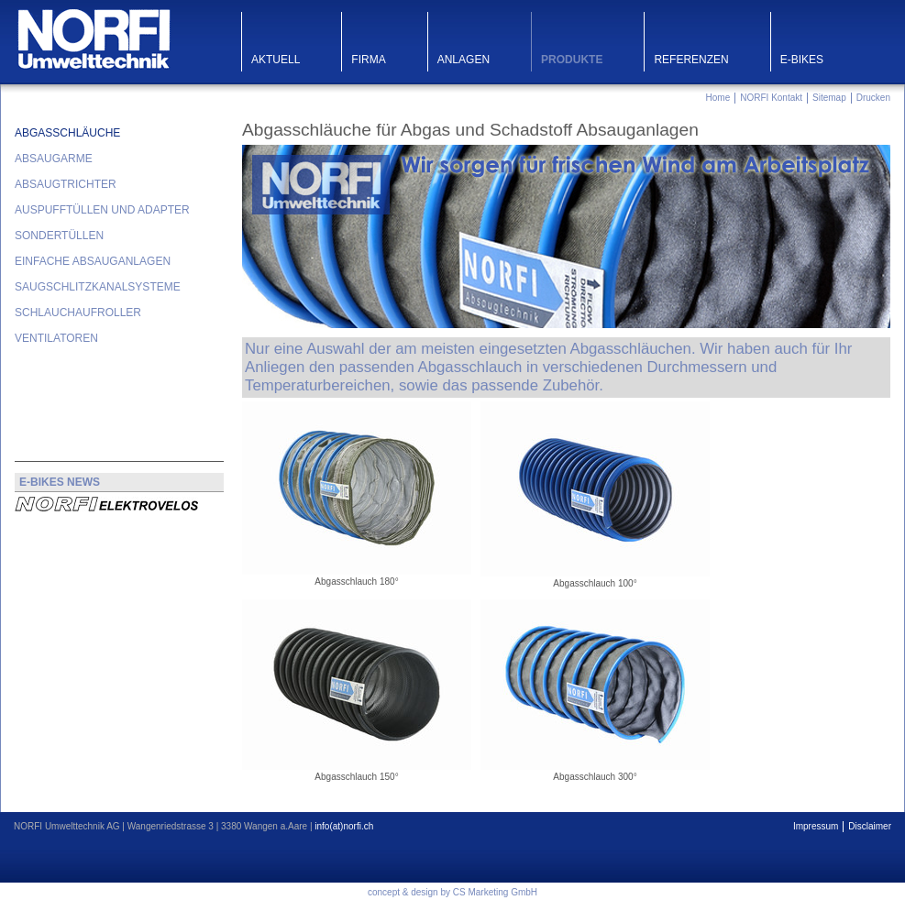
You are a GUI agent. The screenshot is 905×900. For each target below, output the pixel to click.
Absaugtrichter (65, 184)
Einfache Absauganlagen (93, 261)
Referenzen (691, 59)
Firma (368, 59)
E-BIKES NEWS (59, 482)
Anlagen (463, 59)
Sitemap (829, 98)
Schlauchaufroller (78, 312)
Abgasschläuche (67, 132)
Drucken (873, 98)
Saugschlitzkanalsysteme (98, 286)
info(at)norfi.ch (344, 826)
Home (718, 98)
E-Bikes (801, 59)
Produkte (571, 59)
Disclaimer (869, 826)
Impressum (815, 826)
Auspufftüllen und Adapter (102, 209)
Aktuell (275, 59)
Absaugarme (54, 158)
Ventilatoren (56, 338)
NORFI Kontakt (771, 98)
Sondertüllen (59, 235)
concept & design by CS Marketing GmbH (452, 892)
